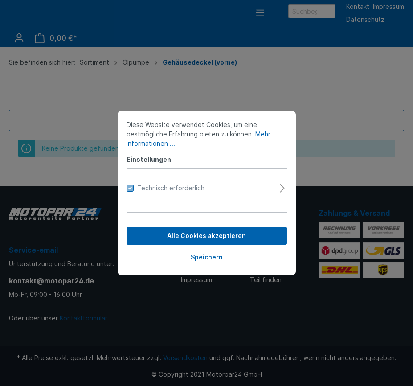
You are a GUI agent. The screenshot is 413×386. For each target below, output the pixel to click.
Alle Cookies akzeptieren (206, 235)
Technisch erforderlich (170, 188)
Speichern (207, 257)
